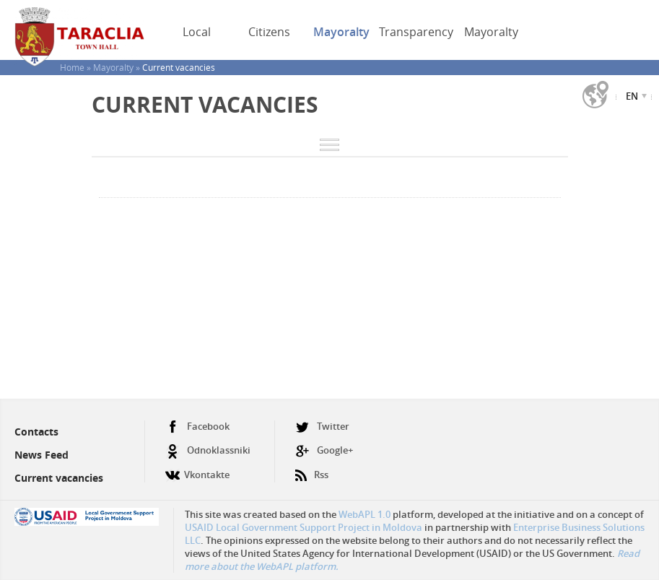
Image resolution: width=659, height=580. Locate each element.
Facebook (197, 426)
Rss (311, 469)
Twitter (322, 426)
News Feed (41, 455)
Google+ (324, 450)
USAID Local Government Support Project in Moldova (303, 527)
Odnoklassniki (207, 450)
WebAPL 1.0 (364, 514)
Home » (76, 67)
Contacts (36, 431)
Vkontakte (197, 469)
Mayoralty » (117, 67)
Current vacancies (58, 478)
